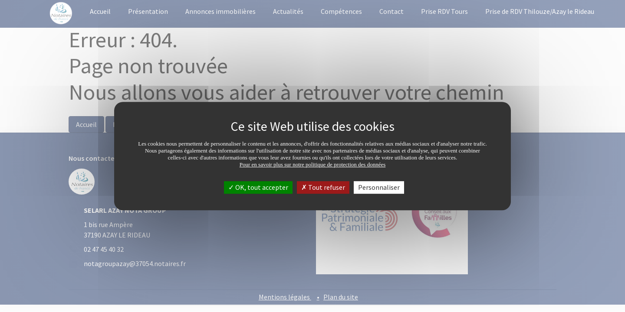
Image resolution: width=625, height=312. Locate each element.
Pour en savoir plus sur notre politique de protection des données (313, 164)
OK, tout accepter (258, 187)
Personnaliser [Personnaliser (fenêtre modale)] (379, 187)
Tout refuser (323, 187)
